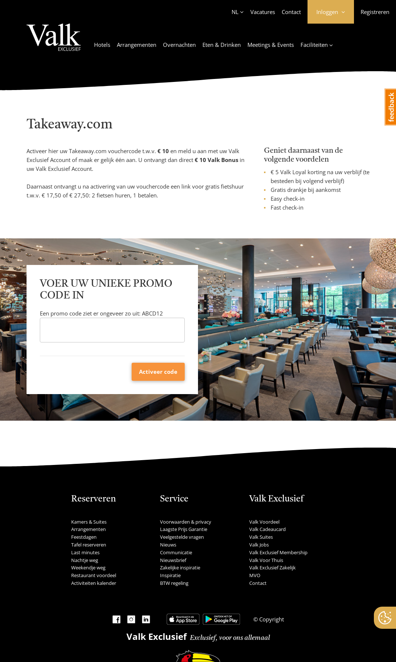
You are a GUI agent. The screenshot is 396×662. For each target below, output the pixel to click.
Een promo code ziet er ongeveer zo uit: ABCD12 (101, 313)
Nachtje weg (84, 560)
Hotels (102, 44)
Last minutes (85, 552)
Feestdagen (84, 537)
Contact (291, 11)
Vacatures (262, 11)
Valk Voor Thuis (266, 560)
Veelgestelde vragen (182, 537)
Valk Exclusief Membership (278, 552)
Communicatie (176, 552)
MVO (254, 575)
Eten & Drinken (221, 44)
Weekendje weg (88, 567)
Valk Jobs (259, 544)
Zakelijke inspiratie (180, 567)
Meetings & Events (270, 44)
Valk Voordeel (264, 521)
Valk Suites (261, 537)
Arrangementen (136, 44)
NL (235, 11)
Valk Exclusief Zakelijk (272, 567)
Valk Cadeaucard (267, 529)
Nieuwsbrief (173, 560)
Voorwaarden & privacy (185, 521)
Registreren (375, 11)
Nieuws (168, 544)
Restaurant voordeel (93, 575)
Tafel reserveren (88, 544)
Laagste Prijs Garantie (183, 529)
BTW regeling (174, 583)
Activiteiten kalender (93, 583)
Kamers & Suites (89, 521)
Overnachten (179, 44)
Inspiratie (170, 575)
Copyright (271, 619)
